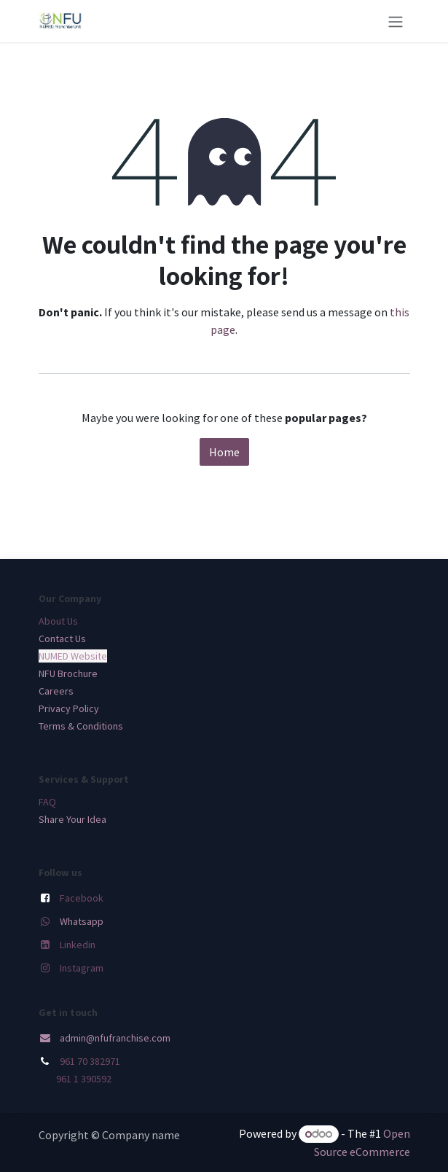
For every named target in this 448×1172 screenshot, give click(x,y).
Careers (56, 691)
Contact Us (62, 638)
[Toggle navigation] (395, 21)
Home (224, 452)
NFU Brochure (68, 673)
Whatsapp (81, 921)
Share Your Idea (72, 819)
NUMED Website (73, 656)
